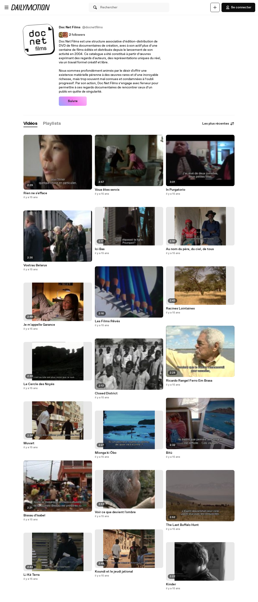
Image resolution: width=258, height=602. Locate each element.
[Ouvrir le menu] (6, 7)
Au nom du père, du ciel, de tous (190, 249)
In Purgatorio (175, 190)
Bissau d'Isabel (34, 515)
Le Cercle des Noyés (38, 384)
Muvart (28, 443)
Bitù (169, 453)
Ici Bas (100, 249)
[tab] (30, 124)
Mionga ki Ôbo (105, 453)
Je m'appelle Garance (39, 325)
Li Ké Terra (31, 575)
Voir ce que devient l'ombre (115, 512)
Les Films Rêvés (107, 321)
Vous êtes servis (107, 190)
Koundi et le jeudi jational (114, 571)
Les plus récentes (218, 123)
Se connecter (238, 7)
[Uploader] (215, 7)
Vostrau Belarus (35, 265)
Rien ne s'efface (35, 193)
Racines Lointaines (180, 308)
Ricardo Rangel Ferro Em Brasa (189, 381)
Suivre (73, 101)
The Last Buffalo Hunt (182, 525)
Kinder (171, 584)
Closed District (106, 393)
